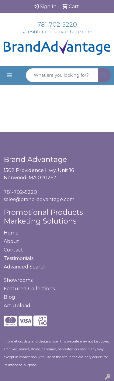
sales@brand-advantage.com (57, 32)
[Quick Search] (62, 75)
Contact (13, 250)
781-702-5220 (57, 24)
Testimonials (18, 258)
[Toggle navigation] (9, 75)
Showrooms (18, 280)
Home (11, 233)
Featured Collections (29, 289)
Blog (9, 297)
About (11, 241)
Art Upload (17, 306)
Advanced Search (25, 267)
